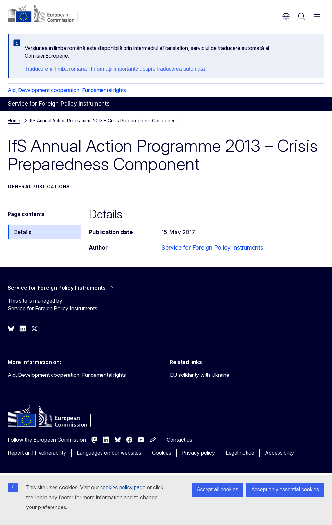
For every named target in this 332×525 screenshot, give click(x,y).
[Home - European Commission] (47, 13)
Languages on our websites (109, 452)
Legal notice (240, 452)
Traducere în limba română (56, 69)
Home (14, 120)
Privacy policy (198, 452)
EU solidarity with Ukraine (199, 375)
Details (22, 232)
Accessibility (279, 452)
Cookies (161, 452)
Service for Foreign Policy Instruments (212, 247)
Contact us (179, 439)
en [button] (286, 16)
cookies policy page (123, 487)
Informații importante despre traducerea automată (148, 69)
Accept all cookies (217, 489)
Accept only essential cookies (285, 489)
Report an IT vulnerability (37, 452)
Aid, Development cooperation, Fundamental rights (67, 90)
